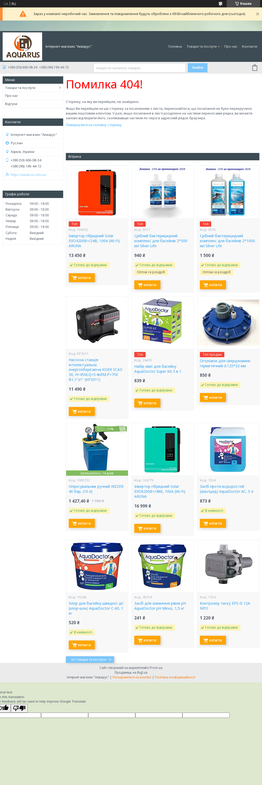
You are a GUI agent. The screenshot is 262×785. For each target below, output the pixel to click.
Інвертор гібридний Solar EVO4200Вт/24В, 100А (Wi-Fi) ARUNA (94, 240)
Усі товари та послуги (88, 659)
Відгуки (11, 103)
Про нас (231, 46)
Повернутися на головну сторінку (94, 124)
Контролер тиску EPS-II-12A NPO (225, 606)
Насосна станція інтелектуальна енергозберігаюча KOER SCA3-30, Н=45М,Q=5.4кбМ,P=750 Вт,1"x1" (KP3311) (96, 369)
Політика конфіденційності (175, 677)
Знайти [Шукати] (197, 67)
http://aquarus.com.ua (28, 174)
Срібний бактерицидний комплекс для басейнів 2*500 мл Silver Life (160, 240)
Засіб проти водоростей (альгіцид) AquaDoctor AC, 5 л (226, 489)
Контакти (249, 46)
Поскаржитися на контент (131, 677)
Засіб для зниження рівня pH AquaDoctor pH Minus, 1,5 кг (160, 606)
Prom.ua (156, 667)
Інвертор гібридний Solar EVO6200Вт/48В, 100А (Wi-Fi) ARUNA (159, 491)
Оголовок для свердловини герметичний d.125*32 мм (225, 363)
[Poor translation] (19, 708)
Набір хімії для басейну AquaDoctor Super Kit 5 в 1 (157, 369)
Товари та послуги (201, 46)
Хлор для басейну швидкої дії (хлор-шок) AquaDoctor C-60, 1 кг (96, 608)
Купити (84, 278)
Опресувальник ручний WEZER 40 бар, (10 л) (96, 489)
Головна (175, 46)
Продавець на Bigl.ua (131, 672)
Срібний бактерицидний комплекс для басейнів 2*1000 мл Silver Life (227, 240)
